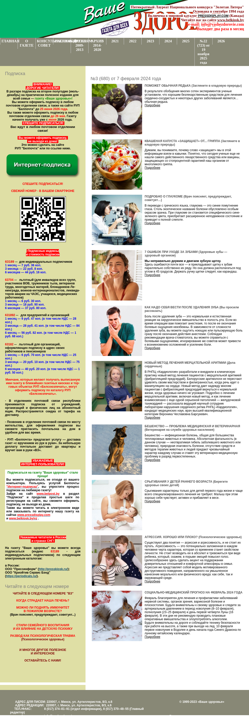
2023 (150, 41)
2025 (185, 41)
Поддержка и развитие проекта (191, 716)
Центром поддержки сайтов (188, 719)
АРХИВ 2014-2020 (97, 45)
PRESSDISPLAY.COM (213, 16)
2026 (221, 41)
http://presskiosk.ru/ (53, 569)
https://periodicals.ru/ (21, 576)
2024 (168, 41)
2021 (115, 41)
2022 (132, 41)
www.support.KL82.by (224, 719)
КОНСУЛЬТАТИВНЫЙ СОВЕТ (45, 43)
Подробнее (152, 105)
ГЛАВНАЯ (10, 41)
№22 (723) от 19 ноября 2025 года (203, 51)
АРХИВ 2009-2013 (79, 45)
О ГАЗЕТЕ (26, 43)
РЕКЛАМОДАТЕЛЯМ (63, 41)
